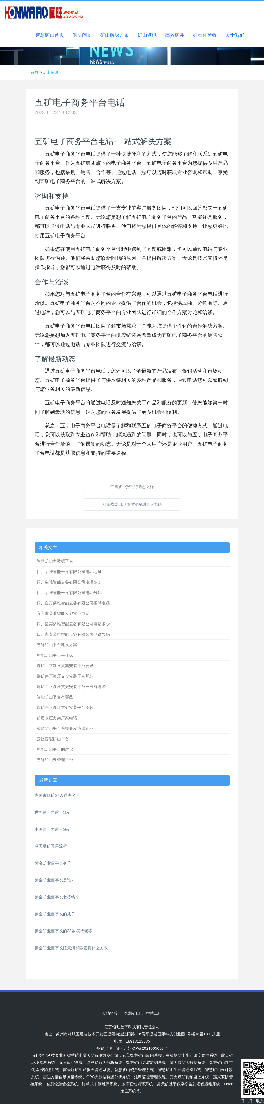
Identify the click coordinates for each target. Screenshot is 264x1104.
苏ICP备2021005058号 (147, 1048)
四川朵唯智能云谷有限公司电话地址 (69, 571)
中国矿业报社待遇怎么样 (132, 486)
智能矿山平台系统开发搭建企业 (65, 728)
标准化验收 (205, 35)
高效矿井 (174, 35)
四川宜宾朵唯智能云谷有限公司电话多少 (73, 624)
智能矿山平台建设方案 (57, 645)
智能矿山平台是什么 (55, 655)
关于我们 (235, 35)
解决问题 (82, 35)
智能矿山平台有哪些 (55, 697)
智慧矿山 (132, 1013)
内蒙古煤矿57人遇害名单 (57, 795)
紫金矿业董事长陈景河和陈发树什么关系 (71, 948)
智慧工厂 (154, 1013)
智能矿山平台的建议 (55, 749)
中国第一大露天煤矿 (53, 829)
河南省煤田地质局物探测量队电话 (132, 504)
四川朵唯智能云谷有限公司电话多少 (69, 582)
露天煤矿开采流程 (51, 846)
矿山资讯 (147, 35)
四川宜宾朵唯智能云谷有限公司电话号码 (73, 634)
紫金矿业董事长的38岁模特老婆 (63, 931)
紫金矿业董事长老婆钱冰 (57, 897)
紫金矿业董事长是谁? (54, 880)
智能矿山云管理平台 (55, 759)
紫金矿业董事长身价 (53, 863)
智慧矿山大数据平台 (55, 561)
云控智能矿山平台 (53, 739)
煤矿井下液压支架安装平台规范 (65, 676)
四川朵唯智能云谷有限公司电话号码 (69, 592)
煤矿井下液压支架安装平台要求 (65, 665)
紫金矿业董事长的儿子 (55, 914)
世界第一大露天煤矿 (53, 812)
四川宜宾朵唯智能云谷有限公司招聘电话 (73, 603)
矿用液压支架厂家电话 (57, 718)
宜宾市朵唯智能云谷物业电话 (63, 613)
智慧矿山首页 (49, 35)
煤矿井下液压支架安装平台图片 (65, 707)
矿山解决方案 (114, 35)
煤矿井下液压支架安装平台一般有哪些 (71, 686)
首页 (34, 72)
